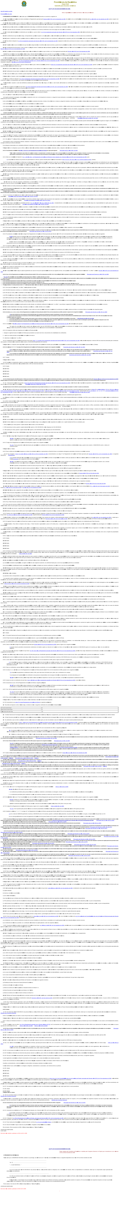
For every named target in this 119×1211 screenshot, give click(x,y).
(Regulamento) (11, 455)
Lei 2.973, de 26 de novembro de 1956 (68, 747)
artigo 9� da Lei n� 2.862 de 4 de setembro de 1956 (75, 752)
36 (106, 389)
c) (9, 1112)
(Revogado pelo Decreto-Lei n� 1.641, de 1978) (74, 1102)
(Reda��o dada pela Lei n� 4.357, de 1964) (87, 118)
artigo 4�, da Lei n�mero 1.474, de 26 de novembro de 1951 (30, 390)
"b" (97, 390)
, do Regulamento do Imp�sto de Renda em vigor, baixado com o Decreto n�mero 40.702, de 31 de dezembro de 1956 (59, 157)
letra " (35, 340)
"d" (101, 390)
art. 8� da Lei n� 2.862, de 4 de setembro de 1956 (52, 925)
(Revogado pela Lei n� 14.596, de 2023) (24, 758)
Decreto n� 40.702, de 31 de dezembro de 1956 (54, 19)
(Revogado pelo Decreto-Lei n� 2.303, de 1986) (96, 312)
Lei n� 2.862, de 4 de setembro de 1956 (99, 19)
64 (108, 389)
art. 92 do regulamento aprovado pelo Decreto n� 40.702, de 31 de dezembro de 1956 (38, 41)
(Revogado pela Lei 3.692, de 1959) (62, 740)
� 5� (11, 438)
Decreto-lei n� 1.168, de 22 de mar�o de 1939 (56, 518)
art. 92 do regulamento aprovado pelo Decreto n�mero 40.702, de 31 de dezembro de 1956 (47, 86)
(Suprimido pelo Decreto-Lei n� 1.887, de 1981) (74, 347)
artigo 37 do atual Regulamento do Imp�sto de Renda (27, 702)
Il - (9, 662)
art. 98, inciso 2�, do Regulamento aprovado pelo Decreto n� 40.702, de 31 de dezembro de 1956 (52, 650)
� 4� (11, 677)
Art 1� (11, 1046)
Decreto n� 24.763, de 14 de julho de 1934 (89, 473)
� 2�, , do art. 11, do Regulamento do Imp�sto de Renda (33, 150)
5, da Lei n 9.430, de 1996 (47, 202)
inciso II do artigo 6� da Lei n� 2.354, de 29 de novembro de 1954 (31, 453)
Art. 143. (6, 276)
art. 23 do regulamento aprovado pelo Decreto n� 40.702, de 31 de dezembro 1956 (60, 32)
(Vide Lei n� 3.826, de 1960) (26, 1025)
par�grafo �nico (101, 389)
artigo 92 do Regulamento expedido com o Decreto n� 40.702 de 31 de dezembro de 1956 (73, 820)
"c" (99, 390)
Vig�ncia (11, 758)
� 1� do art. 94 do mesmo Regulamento (21, 62)
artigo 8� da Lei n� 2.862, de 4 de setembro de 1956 (60, 888)
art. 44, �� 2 (34, 202)
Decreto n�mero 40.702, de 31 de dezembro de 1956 (13, 48)
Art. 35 (11, 743)
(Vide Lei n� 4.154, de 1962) (41, 1025)
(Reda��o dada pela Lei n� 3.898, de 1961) (35, 384)
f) (7, 159)
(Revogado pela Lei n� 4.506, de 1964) (105, 820)
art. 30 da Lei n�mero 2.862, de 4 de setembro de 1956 (19, 514)
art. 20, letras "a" (92, 390)
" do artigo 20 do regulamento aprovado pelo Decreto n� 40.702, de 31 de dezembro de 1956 (58, 340)
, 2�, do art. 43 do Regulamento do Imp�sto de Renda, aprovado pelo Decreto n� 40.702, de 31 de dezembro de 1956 (49, 722)
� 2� (11, 236)
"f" (102, 390)
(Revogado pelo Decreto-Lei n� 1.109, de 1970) (11, 832)
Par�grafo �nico (14, 747)
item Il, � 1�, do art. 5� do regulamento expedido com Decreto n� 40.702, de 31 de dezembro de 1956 (51, 680)
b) (10, 349)
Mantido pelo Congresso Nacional (49, 744)
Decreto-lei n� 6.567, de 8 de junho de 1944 (42, 997)
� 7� (11, 685)
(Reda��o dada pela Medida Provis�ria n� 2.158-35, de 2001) (23, 196)
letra (20, 722)
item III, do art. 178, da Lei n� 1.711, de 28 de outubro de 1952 (76, 159)
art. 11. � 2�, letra (27, 157)
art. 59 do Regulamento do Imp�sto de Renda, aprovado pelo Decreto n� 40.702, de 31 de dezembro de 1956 (38, 1118)
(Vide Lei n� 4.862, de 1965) (57, 806)
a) (10, 314)
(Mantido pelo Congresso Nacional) (8, 1013)
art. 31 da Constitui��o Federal (43, 1122)
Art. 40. (12, 445)
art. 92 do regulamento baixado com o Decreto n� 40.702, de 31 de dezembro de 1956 (39, 60)
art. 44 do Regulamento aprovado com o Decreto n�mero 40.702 (35, 1024)
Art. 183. (12, 691)
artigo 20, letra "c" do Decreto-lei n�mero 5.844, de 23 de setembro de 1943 (62, 390)
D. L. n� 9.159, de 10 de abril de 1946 (12, 487)
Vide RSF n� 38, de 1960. (6, 11)
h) (10, 457)
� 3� (11, 799)
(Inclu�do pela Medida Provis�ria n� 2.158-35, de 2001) (37, 200)
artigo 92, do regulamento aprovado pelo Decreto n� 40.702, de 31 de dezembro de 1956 (71, 64)
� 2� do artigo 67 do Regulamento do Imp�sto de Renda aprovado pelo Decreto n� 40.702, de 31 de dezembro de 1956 (41, 323)
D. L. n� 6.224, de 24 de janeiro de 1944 (100, 486)
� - (10, 730)
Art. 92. (12, 808)
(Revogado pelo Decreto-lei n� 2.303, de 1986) (46, 738)
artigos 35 (94, 389)
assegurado (15, 459)
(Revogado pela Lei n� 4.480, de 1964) (69, 150)
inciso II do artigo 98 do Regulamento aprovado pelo (36, 382)
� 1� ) (10, 789)
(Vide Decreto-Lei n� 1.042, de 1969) (85, 318)
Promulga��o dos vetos (6, 13)
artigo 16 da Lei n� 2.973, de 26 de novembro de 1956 (16, 583)
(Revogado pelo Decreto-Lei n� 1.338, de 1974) (101, 827)
